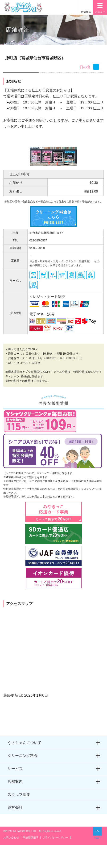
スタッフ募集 (19, 795)
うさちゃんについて (24, 743)
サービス (15, 769)
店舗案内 (15, 782)
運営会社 (15, 808)
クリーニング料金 (23, 756)
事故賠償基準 (30, 837)
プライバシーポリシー (55, 837)
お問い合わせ (11, 837)
